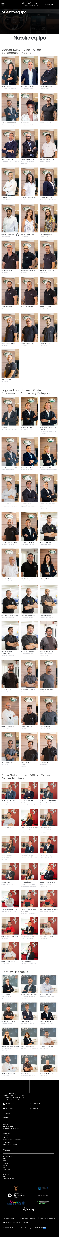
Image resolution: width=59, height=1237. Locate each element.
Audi (4, 1158)
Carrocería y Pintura (10, 1131)
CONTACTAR (49, 4)
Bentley (5, 1160)
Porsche (5, 1176)
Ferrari (5, 1163)
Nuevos (5, 1124)
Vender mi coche (8, 1126)
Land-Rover (7, 1169)
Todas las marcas (8, 1178)
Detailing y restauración (11, 1128)
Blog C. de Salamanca (10, 1144)
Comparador (7, 1133)
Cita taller (6, 1137)
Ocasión (5, 1135)
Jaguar (5, 1165)
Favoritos (6, 1142)
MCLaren (5, 1172)
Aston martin (7, 1156)
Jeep (4, 1167)
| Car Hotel (12, 1139)
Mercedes (6, 1174)
